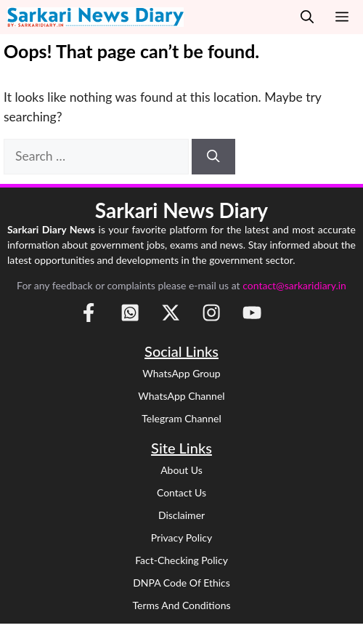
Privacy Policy (181, 537)
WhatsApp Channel (181, 396)
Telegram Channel (181, 418)
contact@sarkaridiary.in (294, 285)
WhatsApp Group (181, 373)
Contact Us (181, 492)
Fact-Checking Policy (181, 560)
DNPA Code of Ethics (181, 582)
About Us (181, 470)
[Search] (213, 156)
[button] (307, 17)
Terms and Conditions (181, 605)
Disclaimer (181, 515)
